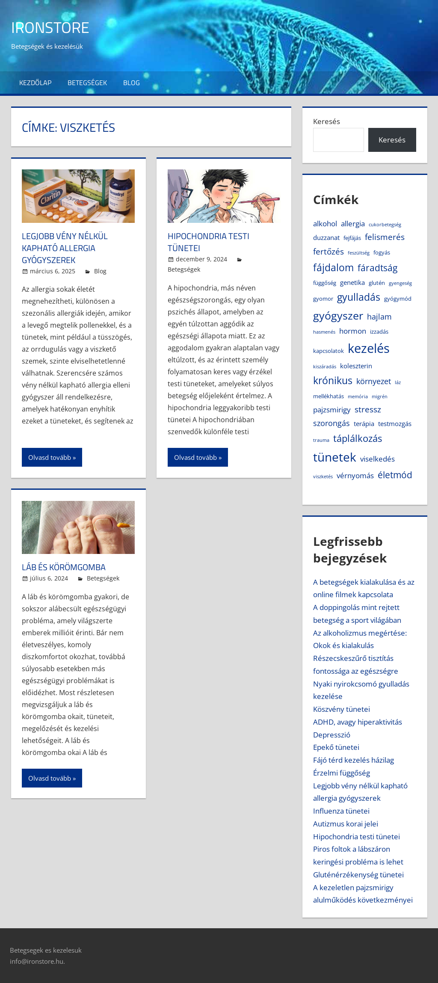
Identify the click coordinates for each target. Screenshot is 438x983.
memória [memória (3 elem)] (358, 397)
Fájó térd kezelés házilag (353, 760)
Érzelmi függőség (341, 773)
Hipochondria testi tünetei (208, 242)
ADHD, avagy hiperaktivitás (357, 722)
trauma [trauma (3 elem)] (321, 440)
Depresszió (331, 735)
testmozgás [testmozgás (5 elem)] (394, 423)
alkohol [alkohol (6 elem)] (325, 223)
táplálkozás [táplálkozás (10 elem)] (357, 438)
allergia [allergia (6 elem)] (353, 223)
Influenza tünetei (341, 811)
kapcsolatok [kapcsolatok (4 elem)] (328, 351)
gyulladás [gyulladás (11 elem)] (358, 297)
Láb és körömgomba (64, 567)
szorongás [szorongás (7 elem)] (331, 423)
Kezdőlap (35, 82)
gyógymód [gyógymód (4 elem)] (397, 298)
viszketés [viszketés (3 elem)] (323, 477)
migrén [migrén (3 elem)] (380, 397)
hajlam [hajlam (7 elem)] (379, 316)
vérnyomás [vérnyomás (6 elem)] (355, 475)
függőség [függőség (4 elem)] (324, 283)
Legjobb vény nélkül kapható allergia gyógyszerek (65, 247)
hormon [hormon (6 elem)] (352, 331)
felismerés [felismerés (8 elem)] (385, 237)
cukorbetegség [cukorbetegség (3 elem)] (385, 225)
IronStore (50, 27)
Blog (131, 82)
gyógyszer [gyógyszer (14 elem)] (338, 315)
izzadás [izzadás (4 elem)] (379, 331)
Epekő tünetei (336, 747)
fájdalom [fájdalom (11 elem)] (333, 267)
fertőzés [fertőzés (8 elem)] (328, 251)
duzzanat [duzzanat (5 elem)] (326, 237)
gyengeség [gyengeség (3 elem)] (400, 283)
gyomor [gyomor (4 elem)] (323, 298)
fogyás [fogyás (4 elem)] (381, 252)
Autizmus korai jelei (345, 824)
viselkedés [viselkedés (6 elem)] (377, 459)
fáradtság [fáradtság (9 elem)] (377, 268)
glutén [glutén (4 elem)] (377, 283)
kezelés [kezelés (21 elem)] (369, 348)
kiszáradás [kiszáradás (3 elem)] (324, 367)
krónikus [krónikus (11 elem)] (332, 380)
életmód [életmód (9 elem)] (395, 475)
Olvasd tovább (49, 457)
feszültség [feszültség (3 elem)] (359, 253)
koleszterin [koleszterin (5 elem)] (356, 365)
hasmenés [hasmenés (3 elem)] (324, 332)
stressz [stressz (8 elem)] (368, 409)
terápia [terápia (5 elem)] (364, 423)
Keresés (326, 121)
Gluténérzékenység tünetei (358, 874)
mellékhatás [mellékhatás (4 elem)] (328, 396)
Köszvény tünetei (341, 709)
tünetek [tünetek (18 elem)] (334, 457)
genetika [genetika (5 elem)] (352, 282)
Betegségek (87, 82)
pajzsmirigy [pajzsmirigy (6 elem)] (332, 410)
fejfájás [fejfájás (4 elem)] (352, 238)
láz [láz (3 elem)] (398, 382)
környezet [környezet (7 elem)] (373, 381)
